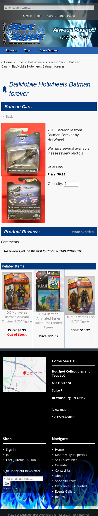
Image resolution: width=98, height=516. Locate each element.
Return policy (58, 499)
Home (59, 430)
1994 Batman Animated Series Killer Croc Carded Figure (48, 295)
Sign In (27, 16)
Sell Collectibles (66, 441)
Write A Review (83, 207)
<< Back (7, 116)
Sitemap (72, 499)
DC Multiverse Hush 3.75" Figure (80, 294)
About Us (61, 456)
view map (59, 390)
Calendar (61, 446)
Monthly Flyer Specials (71, 435)
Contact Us (63, 451)
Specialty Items (66, 462)
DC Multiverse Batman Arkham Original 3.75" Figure (17, 291)
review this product (63, 226)
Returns (60, 477)
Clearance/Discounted (71, 467)
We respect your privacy (35, 499)
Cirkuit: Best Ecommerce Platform (49, 504)
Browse (11, 50)
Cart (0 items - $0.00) (61, 16)
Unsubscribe (10, 469)
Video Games (48, 50)
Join (39, 16)
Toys (27, 50)
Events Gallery (65, 472)
